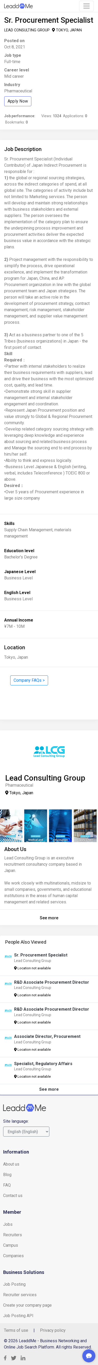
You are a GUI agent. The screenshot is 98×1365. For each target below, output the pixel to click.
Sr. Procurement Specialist (40, 955)
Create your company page (27, 1305)
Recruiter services (20, 1294)
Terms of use (16, 1330)
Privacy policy (53, 1330)
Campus (10, 1245)
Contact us (12, 1195)
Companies (13, 1255)
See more (49, 917)
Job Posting (14, 1284)
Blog (7, 1174)
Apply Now (18, 101)
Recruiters (12, 1234)
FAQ (7, 1185)
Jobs (8, 1224)
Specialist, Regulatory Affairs (43, 1063)
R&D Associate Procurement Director (51, 982)
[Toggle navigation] (86, 6)
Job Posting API (18, 1315)
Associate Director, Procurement (47, 1036)
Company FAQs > (29, 680)
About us (11, 1164)
